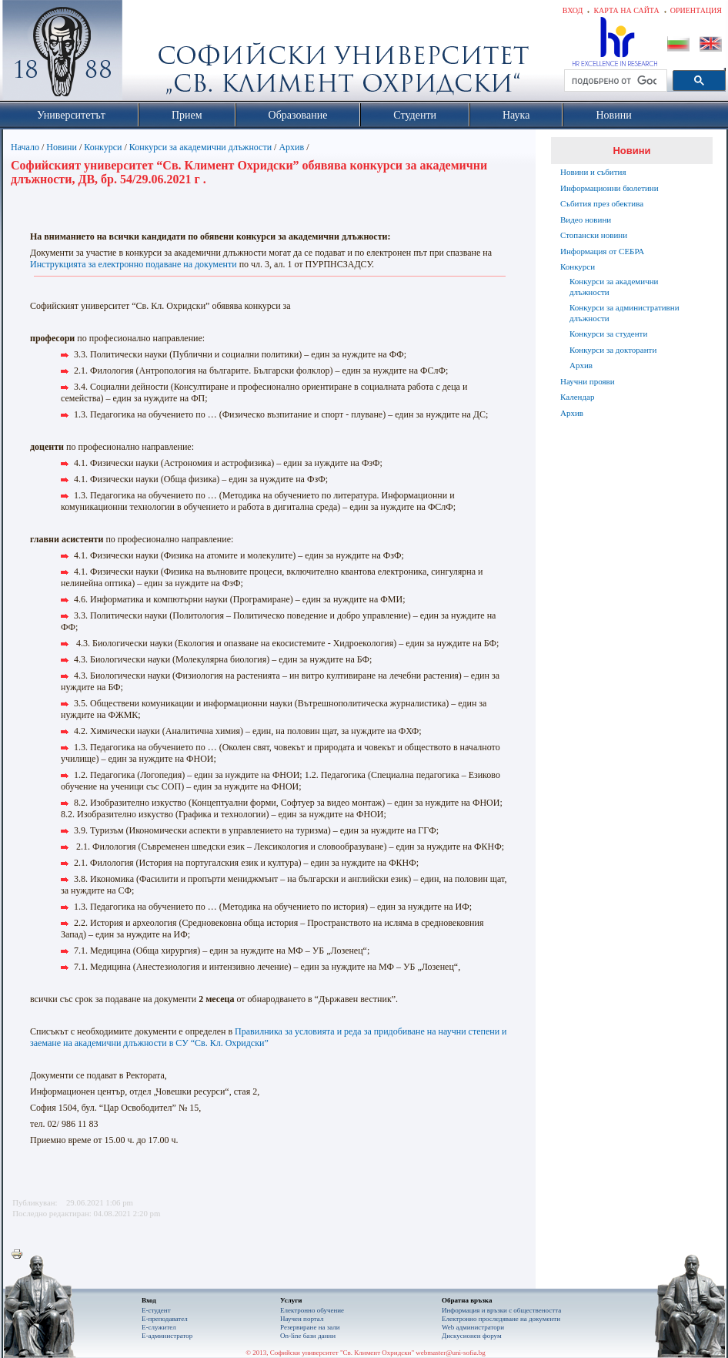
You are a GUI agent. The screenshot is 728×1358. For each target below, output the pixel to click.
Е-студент (156, 1310)
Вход (573, 10)
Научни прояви (587, 381)
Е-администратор (167, 1336)
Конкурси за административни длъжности (624, 313)
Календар (577, 396)
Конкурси (103, 147)
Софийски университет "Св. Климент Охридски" (149, 54)
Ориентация (696, 10)
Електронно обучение (312, 1310)
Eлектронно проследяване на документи (501, 1319)
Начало (25, 147)
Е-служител (159, 1327)
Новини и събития (593, 171)
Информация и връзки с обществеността (501, 1310)
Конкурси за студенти (608, 333)
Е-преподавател (165, 1319)
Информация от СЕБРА (602, 251)
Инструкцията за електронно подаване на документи (133, 264)
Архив (291, 147)
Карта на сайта (626, 10)
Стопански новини (593, 235)
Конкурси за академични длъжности (200, 147)
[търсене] (614, 81)
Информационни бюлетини (609, 188)
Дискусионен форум (472, 1336)
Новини (61, 147)
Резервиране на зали (310, 1327)
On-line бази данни (308, 1336)
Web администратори (473, 1327)
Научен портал (301, 1319)
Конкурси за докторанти (612, 349)
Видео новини (585, 219)
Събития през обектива (601, 203)
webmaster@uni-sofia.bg (451, 1352)
